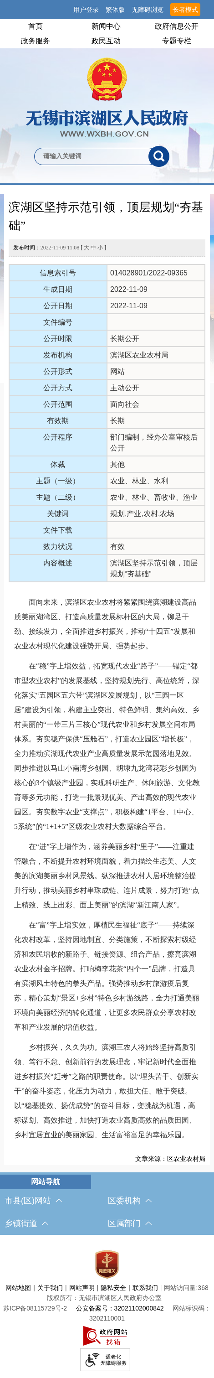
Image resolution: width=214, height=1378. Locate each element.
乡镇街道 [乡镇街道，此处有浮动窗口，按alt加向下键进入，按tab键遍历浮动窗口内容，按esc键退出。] (26, 1223)
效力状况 (57, 546)
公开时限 (57, 338)
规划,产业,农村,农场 (142, 514)
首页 (35, 26)
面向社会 (124, 404)
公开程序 (57, 437)
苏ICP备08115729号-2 (35, 1308)
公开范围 (57, 404)
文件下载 (57, 530)
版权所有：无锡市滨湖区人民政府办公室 (104, 1297)
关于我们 (50, 1287)
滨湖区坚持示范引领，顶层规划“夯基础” (106, 216)
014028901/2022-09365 (149, 273)
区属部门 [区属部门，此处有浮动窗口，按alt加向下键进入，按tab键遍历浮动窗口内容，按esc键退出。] (130, 1223)
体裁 (58, 464)
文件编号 (57, 322)
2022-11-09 (129, 289)
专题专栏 (176, 41)
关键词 (58, 514)
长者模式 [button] (185, 9)
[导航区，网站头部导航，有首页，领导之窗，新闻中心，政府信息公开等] (107, 33)
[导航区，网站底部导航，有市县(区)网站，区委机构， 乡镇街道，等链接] (107, 1205)
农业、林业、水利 (139, 481)
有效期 (58, 421)
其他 (117, 464)
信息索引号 (58, 273)
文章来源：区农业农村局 (170, 1158)
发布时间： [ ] (59, 247)
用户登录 (86, 9)
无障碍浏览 (147, 9)
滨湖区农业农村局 (139, 355)
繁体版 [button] (115, 9)
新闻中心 (106, 26)
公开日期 (57, 306)
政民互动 (106, 41)
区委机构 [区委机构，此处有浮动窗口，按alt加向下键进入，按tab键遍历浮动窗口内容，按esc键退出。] (130, 1200)
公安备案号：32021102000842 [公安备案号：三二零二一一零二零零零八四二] (120, 1308)
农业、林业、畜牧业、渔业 (154, 497)
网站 (117, 371)
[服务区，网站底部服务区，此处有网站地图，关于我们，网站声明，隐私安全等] (107, 1309)
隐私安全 (113, 1287)
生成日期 (57, 289)
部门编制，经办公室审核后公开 (154, 442)
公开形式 (57, 371)
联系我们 (145, 1287)
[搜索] (158, 156)
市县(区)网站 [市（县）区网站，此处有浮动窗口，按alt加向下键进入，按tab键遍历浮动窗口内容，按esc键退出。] (33, 1200)
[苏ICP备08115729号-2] (35, 1308)
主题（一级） (58, 481)
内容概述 (57, 563)
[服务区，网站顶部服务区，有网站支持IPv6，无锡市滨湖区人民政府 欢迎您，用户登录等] (107, 9)
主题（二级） (58, 497)
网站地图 (18, 1287)
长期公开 (124, 338)
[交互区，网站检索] (107, 141)
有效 (117, 546)
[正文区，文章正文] (106, 679)
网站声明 (82, 1287)
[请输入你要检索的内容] (91, 156)
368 (203, 1287)
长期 (117, 421)
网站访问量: (181, 1287)
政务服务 (35, 41)
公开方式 (57, 388)
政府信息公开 (177, 26)
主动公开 (124, 388)
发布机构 (57, 355)
